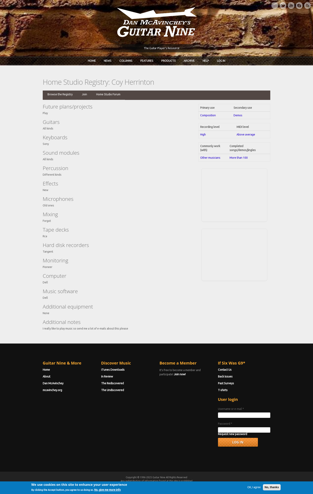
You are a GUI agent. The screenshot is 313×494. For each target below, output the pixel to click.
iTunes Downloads (113, 369)
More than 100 (239, 157)
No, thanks (272, 488)
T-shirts (223, 390)
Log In (221, 60)
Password (225, 423)
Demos (238, 115)
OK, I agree (254, 488)
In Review (107, 376)
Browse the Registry (60, 94)
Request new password (232, 434)
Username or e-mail (231, 408)
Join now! (180, 374)
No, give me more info (107, 491)
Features (146, 60)
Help (206, 60)
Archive (189, 60)
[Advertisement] (234, 194)
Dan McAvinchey (53, 383)
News (107, 60)
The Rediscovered (112, 383)
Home (92, 60)
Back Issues (225, 376)
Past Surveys (226, 383)
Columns (125, 60)
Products (168, 60)
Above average (246, 134)
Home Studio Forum (108, 94)
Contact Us (225, 369)
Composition (208, 115)
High (203, 134)
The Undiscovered (112, 390)
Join (84, 94)
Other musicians (210, 157)
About (46, 376)
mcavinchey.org (52, 390)
